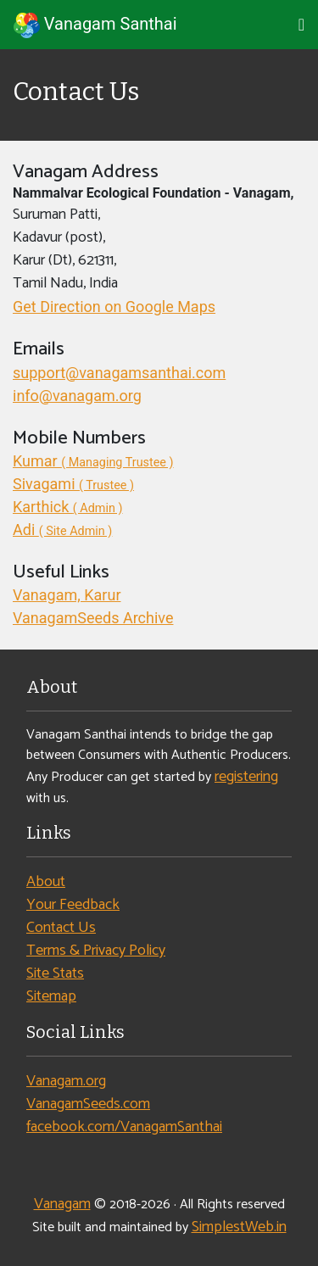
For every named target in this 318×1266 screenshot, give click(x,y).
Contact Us (61, 927)
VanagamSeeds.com (88, 1104)
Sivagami (73, 484)
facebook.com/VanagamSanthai (124, 1127)
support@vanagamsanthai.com (119, 373)
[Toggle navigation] (301, 24)
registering (246, 776)
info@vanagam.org (77, 395)
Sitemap (51, 996)
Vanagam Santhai (95, 25)
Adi (62, 529)
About (45, 882)
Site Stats (55, 973)
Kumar (93, 461)
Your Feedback (73, 904)
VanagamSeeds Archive (93, 618)
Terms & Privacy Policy (95, 950)
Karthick (67, 507)
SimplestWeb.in (239, 1227)
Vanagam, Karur (66, 595)
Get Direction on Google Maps (114, 306)
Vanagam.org (66, 1081)
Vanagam (62, 1204)
